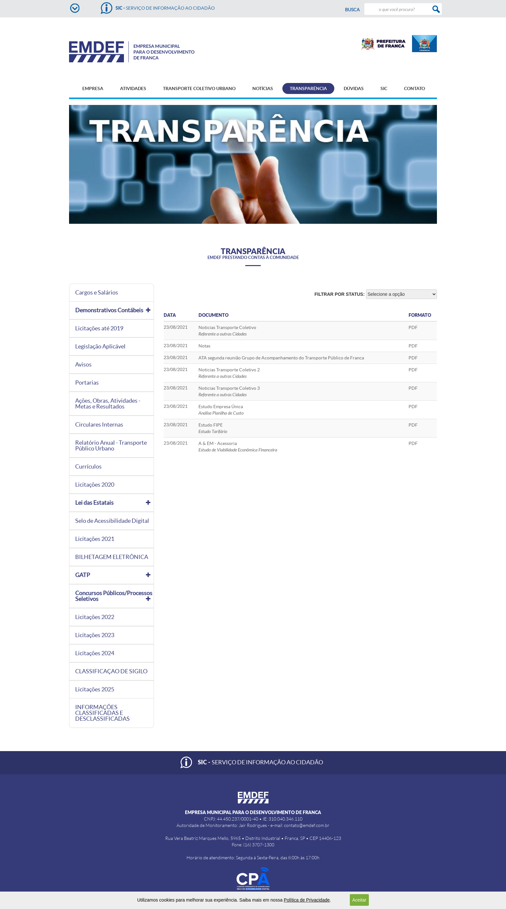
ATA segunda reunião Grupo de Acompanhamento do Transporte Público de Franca (281, 357)
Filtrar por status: (340, 294)
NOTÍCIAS (262, 88)
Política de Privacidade (306, 900)
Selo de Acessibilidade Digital (112, 521)
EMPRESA (92, 88)
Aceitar (359, 900)
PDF (413, 327)
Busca (352, 9)
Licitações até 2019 (99, 328)
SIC (383, 88)
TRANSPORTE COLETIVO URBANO (199, 88)
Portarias (87, 383)
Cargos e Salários (96, 292)
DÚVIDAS (354, 88)
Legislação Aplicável (100, 346)
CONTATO (414, 88)
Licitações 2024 (94, 653)
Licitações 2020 (94, 485)
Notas (204, 345)
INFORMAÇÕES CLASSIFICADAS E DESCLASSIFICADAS (102, 713)
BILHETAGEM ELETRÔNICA (111, 557)
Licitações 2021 (94, 539)
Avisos (83, 364)
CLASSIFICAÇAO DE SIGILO (111, 671)
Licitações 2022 (94, 617)
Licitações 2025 (94, 689)
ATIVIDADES (133, 88)
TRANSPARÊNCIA (308, 88)
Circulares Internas (99, 425)
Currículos (88, 467)
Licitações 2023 (94, 635)
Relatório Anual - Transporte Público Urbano (111, 445)
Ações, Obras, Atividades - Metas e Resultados (107, 403)
